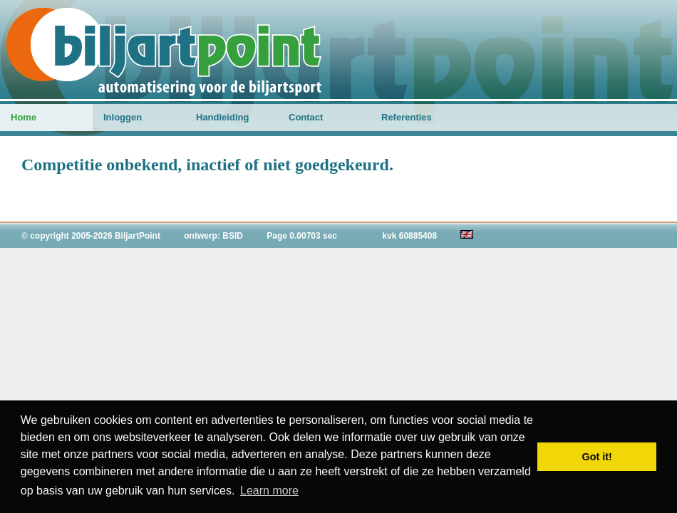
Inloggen (122, 117)
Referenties (406, 117)
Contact (306, 117)
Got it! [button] (597, 456)
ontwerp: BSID (213, 236)
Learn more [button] (269, 490)
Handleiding (222, 117)
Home (23, 117)
